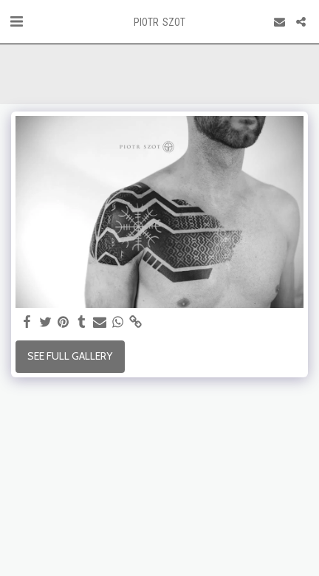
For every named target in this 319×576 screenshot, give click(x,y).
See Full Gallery (69, 356)
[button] (16, 21)
